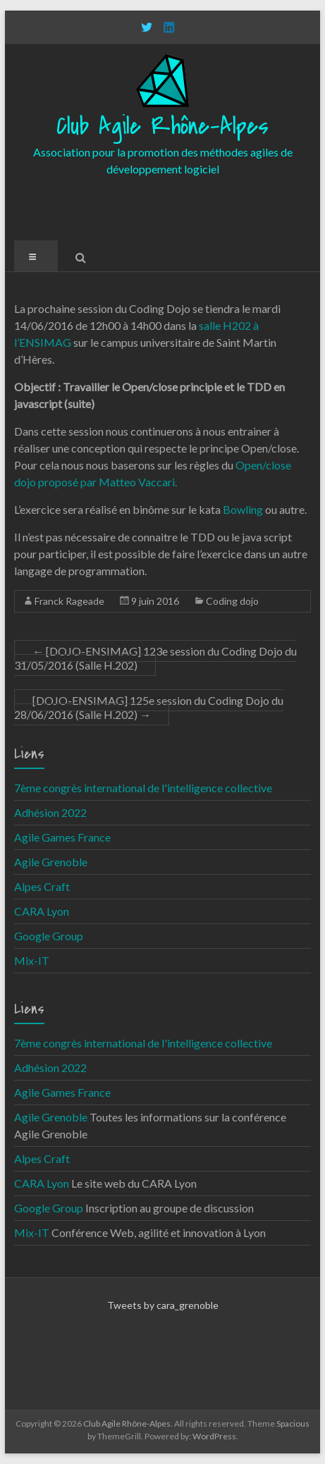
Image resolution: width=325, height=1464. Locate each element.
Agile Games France (62, 837)
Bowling (243, 509)
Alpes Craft (42, 886)
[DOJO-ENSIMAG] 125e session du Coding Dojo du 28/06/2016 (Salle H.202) (148, 707)
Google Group (48, 935)
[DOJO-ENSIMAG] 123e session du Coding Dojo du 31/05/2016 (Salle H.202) (155, 658)
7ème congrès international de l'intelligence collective (143, 787)
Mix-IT (31, 960)
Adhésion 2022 (50, 812)
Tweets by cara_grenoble (163, 1305)
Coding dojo (232, 601)
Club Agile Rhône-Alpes (162, 126)
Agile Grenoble (50, 861)
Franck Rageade (69, 601)
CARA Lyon (41, 911)
